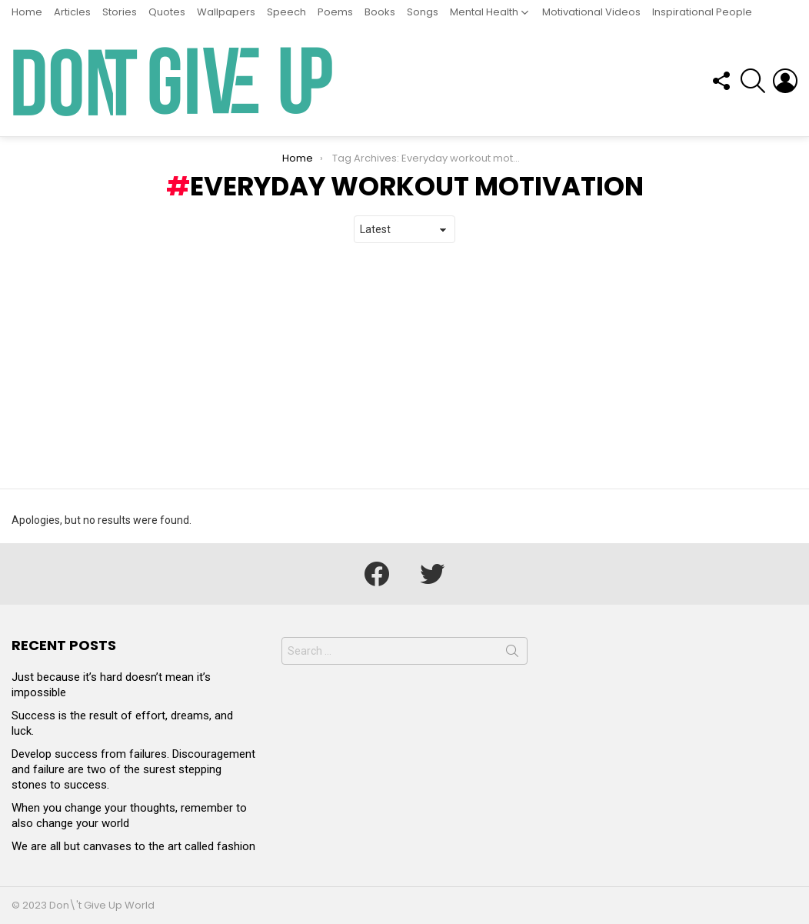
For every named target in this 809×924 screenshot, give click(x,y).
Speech (286, 12)
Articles (72, 12)
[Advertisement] (404, 366)
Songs (422, 12)
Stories (119, 12)
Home (27, 12)
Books (380, 12)
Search (512, 654)
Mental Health (484, 12)
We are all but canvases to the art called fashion (133, 846)
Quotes (166, 12)
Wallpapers (226, 12)
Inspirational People (702, 12)
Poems (335, 12)
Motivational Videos (591, 12)
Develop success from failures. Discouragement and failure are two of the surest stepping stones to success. (133, 769)
